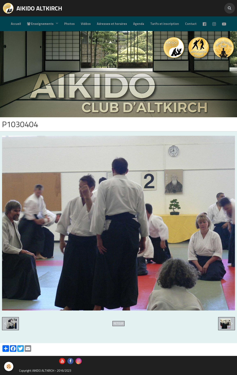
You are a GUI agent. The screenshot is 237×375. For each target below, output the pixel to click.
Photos (69, 23)
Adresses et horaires (112, 23)
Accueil (16, 23)
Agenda (138, 23)
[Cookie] (8, 366)
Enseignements (40, 23)
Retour (118, 324)
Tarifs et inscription (164, 23)
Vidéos (86, 23)
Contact (191, 23)
